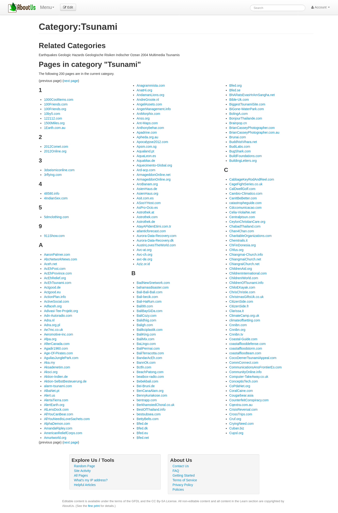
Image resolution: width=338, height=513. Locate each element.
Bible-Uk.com (239, 99)
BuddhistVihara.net (243, 142)
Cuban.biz (236, 428)
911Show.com (54, 236)
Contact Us (181, 466)
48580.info (51, 193)
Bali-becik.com (147, 297)
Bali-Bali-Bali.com (149, 292)
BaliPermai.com (148, 348)
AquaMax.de (146, 160)
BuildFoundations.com (245, 156)
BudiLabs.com (239, 146)
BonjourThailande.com (245, 118)
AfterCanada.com (56, 344)
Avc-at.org (144, 250)
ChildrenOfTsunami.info (246, 283)
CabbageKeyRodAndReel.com (251, 179)
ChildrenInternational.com (248, 273)
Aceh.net (50, 264)
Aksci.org (51, 372)
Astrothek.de (146, 222)
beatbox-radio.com (150, 376)
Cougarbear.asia (241, 395)
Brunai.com (237, 137)
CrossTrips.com (240, 414)
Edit (68, 7)
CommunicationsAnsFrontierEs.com (255, 367)
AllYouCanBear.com (58, 414)
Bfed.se (234, 90)
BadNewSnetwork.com (153, 283)
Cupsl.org (236, 433)
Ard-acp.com (146, 170)
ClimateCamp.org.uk (244, 315)
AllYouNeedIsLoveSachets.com (67, 419)
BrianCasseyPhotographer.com (252, 128)
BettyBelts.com (147, 419)
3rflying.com (52, 175)
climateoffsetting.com (244, 320)
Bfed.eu (142, 433)
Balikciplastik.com (149, 330)
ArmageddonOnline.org (154, 179)
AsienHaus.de (147, 189)
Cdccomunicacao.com (245, 207)
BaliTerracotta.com (150, 353)
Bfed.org (235, 85)
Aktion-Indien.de (56, 376)
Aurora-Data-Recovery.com (156, 236)
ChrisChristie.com (242, 292)
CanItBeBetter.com (243, 198)
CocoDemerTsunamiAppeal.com (253, 358)
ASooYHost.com (149, 203)
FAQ (176, 471)
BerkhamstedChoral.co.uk (155, 405)
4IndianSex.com (55, 198)
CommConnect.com (243, 362)
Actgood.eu (52, 292)
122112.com (53, 118)
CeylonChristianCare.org (247, 222)
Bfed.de (142, 423)
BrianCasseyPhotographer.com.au (254, 132)
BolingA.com (238, 114)
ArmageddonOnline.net (153, 175)
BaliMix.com (145, 339)
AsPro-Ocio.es (147, 207)
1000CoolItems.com (58, 99)
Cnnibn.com (238, 325)
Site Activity (82, 471)
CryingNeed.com (241, 423)
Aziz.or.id (143, 264)
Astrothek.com (147, 217)
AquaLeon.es (146, 156)
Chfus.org (236, 250)
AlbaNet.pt (51, 391)
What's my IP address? (91, 480)
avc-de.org (144, 259)
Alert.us (49, 395)
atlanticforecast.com (151, 231)
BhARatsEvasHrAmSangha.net (252, 95)
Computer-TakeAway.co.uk (248, 376)
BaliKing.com (146, 334)
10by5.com (52, 114)
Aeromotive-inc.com (58, 334)
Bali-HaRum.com (149, 301)
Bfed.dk (142, 428)
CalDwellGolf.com (242, 189)
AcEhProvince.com (58, 273)
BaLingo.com (146, 344)
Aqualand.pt (145, 151)
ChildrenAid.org (240, 268)
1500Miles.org (54, 123)
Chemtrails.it (238, 240)
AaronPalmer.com (57, 254)
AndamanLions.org (150, 95)
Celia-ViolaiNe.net (242, 212)
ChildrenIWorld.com (243, 278)
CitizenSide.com (241, 301)
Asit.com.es (145, 198)
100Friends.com (55, 104)
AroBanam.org (147, 184)
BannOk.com (146, 362)
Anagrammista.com (151, 85)
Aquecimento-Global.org (154, 165)
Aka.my (49, 362)
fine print (94, 506)
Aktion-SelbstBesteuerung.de (65, 381)
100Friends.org (55, 109)
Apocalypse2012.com (152, 142)
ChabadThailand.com (245, 226)
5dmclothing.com (56, 217)
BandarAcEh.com (149, 358)
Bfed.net (143, 438)
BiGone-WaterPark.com (246, 109)
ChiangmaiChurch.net (245, 259)
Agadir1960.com (56, 348)
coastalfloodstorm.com (245, 348)
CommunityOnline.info (245, 372)
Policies (178, 489)
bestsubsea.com (149, 414)
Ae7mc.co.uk (53, 330)
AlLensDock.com (56, 409)
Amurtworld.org (55, 438)
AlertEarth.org (54, 405)
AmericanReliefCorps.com (63, 433)
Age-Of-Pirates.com (58, 353)
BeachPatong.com (150, 372)
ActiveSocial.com (56, 301)
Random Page (84, 466)
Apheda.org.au (147, 137)
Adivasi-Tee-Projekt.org (61, 311)
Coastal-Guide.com (243, 339)
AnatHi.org (144, 90)
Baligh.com (145, 325)
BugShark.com (240, 151)
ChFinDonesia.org (242, 245)
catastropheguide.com (245, 203)
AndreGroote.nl (148, 99)
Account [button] (320, 7)
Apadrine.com (147, 132)
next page (71, 81)
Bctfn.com (144, 367)
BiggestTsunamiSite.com (247, 104)
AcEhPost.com (54, 268)
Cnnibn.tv (236, 334)
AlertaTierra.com (56, 400)
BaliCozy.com (147, 315)
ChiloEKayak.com (242, 287)
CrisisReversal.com (243, 409)
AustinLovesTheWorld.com (156, 245)
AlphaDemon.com (57, 423)
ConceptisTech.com (243, 381)
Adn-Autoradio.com (58, 315)
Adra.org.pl (52, 325)
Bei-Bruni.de (146, 386)
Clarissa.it (236, 311)
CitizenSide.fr (239, 306)
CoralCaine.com (241, 391)
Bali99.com (145, 306)
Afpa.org (50, 339)
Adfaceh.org (53, 306)
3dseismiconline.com (59, 170)
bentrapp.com (147, 400)
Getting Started (184, 475)
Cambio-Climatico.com (245, 193)
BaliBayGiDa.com (149, 311)
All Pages (81, 475)
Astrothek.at (145, 212)
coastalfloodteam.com (245, 353)
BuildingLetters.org (243, 160)
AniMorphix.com (148, 114)
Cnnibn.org (237, 330)
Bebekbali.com (147, 381)
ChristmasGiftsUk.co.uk (246, 297)
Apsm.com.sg (147, 146)
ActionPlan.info (55, 297)
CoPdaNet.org (239, 386)
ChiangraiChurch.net (244, 264)
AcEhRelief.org (55, 278)
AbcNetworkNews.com (60, 259)
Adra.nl (49, 320)
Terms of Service (185, 480)
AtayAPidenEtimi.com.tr (154, 226)
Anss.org (143, 118)
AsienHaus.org (147, 193)
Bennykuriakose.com (152, 395)
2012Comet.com (56, 146)
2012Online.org (55, 151)
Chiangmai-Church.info (246, 254)
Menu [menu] (47, 7)
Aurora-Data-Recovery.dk (155, 240)
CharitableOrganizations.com (250, 236)
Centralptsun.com (242, 217)
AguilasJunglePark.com (61, 358)
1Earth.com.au (54, 128)
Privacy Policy (183, 485)
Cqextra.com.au (241, 405)
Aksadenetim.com (57, 367)
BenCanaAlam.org (150, 391)
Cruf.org (235, 419)
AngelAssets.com (149, 104)
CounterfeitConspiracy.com (249, 400)
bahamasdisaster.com (153, 287)
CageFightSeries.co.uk (246, 184)
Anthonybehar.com (150, 128)
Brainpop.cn (238, 123)
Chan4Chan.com (241, 231)
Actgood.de (52, 287)
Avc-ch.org (144, 254)
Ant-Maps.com (147, 123)
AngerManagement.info (154, 109)
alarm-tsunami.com (58, 386)
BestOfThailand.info (151, 409)
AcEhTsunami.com (57, 283)
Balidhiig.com (146, 320)
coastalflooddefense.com (247, 344)
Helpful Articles (85, 485)
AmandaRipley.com (58, 428)
